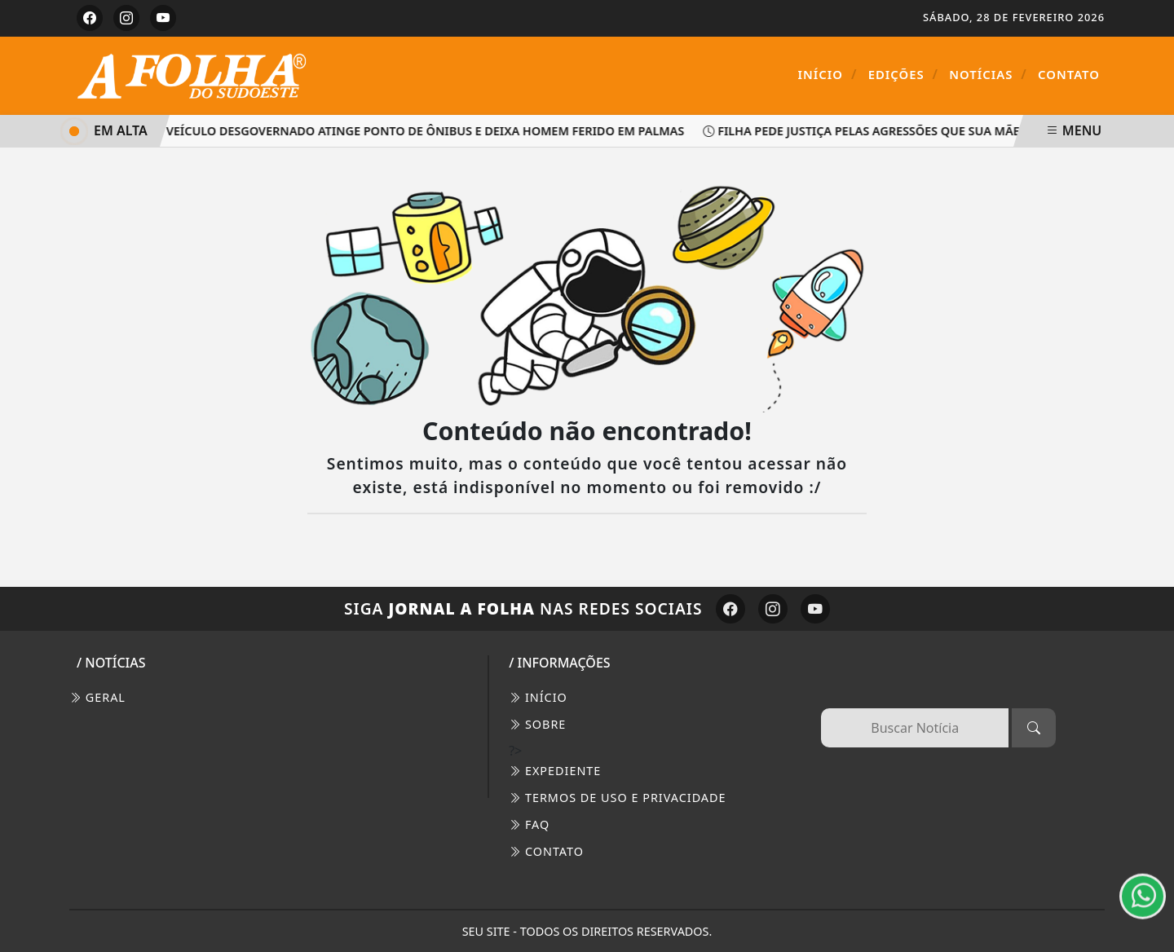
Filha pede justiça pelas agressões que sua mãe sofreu (888, 131)
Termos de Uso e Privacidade (617, 797)
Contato (1069, 74)
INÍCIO (538, 697)
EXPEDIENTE (555, 770)
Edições (903, 74)
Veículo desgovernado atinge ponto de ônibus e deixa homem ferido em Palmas (421, 131)
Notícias (988, 74)
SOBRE (537, 724)
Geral (97, 697)
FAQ (529, 824)
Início (828, 74)
